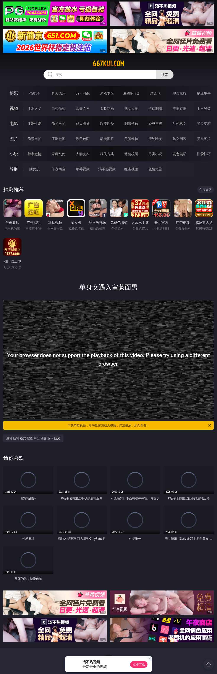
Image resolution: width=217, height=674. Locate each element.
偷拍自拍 (58, 123)
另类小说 (155, 153)
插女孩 (34, 169)
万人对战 (83, 93)
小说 (14, 154)
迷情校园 (131, 153)
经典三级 (155, 123)
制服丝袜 (131, 123)
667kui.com (108, 63)
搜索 (164, 74)
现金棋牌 (179, 93)
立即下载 (139, 664)
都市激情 (34, 153)
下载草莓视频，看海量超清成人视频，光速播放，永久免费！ (140, 425)
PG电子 (34, 93)
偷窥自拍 (34, 138)
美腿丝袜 (131, 138)
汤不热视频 (107, 169)
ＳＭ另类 (204, 108)
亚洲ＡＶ (34, 108)
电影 (14, 123)
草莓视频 (83, 169)
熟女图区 (179, 138)
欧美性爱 (107, 123)
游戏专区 (107, 93)
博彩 (14, 93)
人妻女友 (83, 153)
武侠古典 (107, 153)
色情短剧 (155, 169)
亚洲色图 (58, 138)
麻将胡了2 (131, 93)
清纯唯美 (155, 138)
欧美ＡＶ (83, 108)
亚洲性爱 (34, 123)
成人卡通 (83, 123)
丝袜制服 (155, 108)
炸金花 (155, 93)
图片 (14, 139)
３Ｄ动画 (107, 108)
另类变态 (204, 123)
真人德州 (58, 93)
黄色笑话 (179, 153)
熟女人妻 (131, 108)
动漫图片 (107, 138)
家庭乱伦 (58, 153)
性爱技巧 (204, 153)
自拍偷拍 (58, 108)
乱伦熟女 (179, 123)
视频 (14, 108)
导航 (14, 169)
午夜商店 (58, 169)
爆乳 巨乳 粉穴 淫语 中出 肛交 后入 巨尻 (33, 438)
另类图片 (204, 138)
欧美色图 (83, 138)
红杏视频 (131, 169)
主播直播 (179, 108)
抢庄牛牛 (204, 93)
